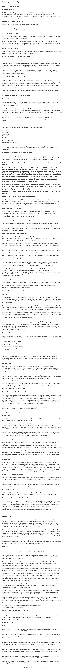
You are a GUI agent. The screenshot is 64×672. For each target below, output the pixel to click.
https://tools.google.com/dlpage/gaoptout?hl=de (40, 471)
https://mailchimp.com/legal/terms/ (15, 607)
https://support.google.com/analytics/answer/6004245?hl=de (25, 486)
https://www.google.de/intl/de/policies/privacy (18, 663)
